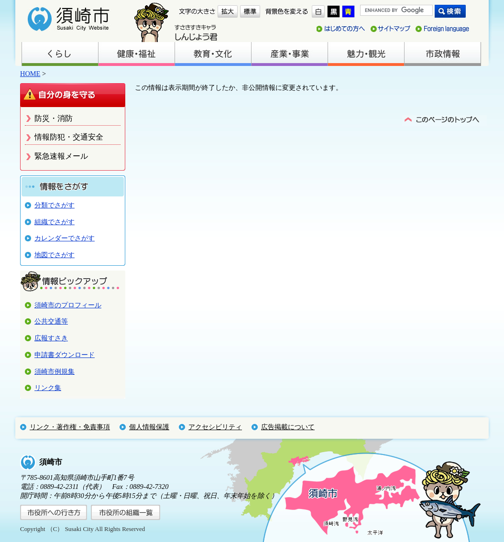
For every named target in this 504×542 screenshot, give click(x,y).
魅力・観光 (366, 54)
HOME (30, 73)
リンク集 (47, 387)
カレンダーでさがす (64, 238)
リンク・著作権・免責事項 (70, 427)
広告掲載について (288, 427)
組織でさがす (54, 222)
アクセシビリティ (215, 427)
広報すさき (51, 338)
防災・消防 (53, 118)
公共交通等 (51, 321)
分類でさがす (54, 205)
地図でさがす (54, 255)
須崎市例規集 (54, 371)
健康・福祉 (136, 54)
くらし (60, 54)
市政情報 (442, 54)
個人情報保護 (149, 427)
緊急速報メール (61, 156)
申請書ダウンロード (64, 354)
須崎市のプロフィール (67, 305)
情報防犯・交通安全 (68, 137)
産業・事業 (289, 54)
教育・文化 (213, 54)
